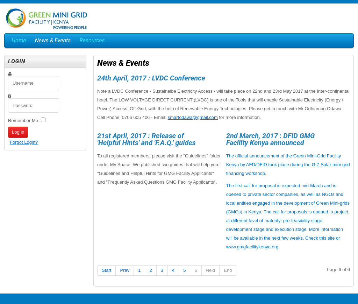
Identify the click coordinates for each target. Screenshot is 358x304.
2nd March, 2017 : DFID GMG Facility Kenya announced (270, 139)
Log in (18, 132)
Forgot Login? (24, 142)
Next (210, 270)
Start (106, 270)
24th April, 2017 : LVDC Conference (151, 78)
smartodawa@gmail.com (193, 117)
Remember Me (23, 120)
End (228, 270)
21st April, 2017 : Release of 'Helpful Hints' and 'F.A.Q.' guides (146, 139)
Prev (124, 270)
